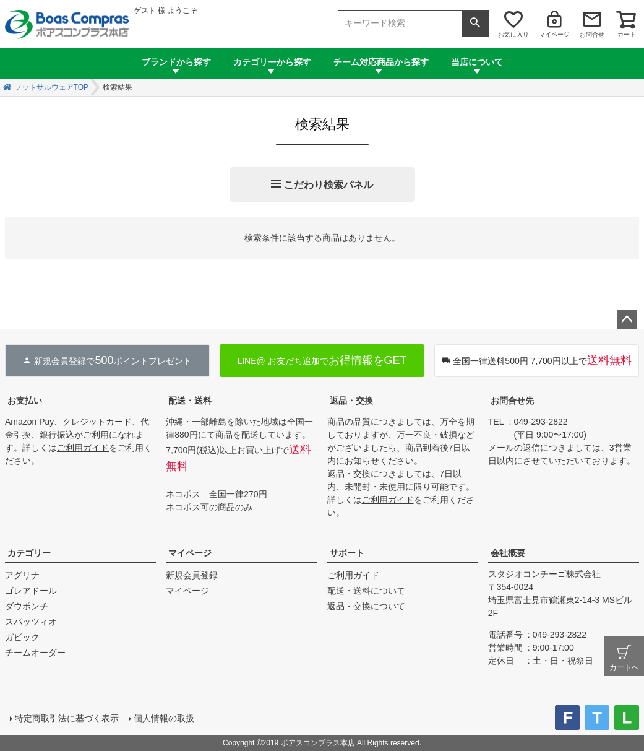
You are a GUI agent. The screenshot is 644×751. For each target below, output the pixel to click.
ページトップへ (627, 319)
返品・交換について (366, 606)
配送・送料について (366, 591)
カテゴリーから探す (272, 62)
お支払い (24, 401)
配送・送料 (190, 401)
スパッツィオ (31, 622)
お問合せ (592, 34)
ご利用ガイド (83, 448)
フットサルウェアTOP (51, 87)
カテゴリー (29, 553)
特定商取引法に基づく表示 (67, 718)
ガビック (22, 637)
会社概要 (508, 553)
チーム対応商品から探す (381, 62)
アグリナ (22, 575)
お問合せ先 (512, 401)
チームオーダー (35, 653)
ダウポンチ (26, 606)
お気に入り (513, 34)
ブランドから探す (176, 62)
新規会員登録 (192, 575)
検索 (475, 24)
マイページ (554, 34)
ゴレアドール (31, 591)
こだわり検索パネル (328, 185)
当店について (477, 62)
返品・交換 (351, 401)
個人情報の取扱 (164, 718)
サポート (347, 553)
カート (626, 34)
